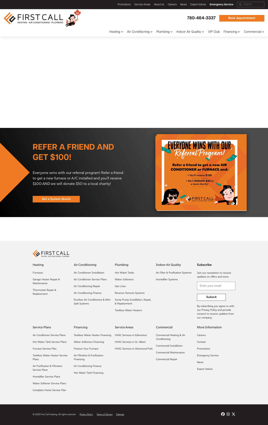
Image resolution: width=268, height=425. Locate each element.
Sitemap (120, 414)
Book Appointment (241, 18)
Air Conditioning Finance (88, 293)
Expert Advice (198, 4)
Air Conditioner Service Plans (90, 279)
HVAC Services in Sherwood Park (134, 349)
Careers (172, 4)
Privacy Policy (86, 414)
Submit (211, 297)
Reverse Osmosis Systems (130, 293)
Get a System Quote (56, 199)
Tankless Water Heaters (128, 310)
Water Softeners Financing (89, 342)
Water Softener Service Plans (49, 383)
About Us (159, 4)
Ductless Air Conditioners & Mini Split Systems (92, 302)
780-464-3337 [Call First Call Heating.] (201, 18)
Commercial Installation (169, 346)
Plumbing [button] (163, 31)
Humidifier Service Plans (46, 376)
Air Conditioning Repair (87, 286)
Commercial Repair (166, 359)
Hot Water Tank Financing (88, 373)
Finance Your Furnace (86, 349)
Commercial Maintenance (170, 352)
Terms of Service (104, 414)
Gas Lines (120, 286)
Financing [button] (230, 31)
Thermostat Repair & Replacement (44, 292)
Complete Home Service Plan (49, 390)
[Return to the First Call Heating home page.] (34, 18)
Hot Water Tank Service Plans (49, 342)
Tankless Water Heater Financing (92, 335)
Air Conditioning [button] (138, 31)
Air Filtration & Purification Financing (88, 357)
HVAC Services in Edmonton (131, 335)
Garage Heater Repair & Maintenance (46, 281)
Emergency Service (208, 355)
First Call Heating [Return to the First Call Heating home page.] (49, 414)
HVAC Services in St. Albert (130, 342)
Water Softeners (124, 279)
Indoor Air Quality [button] (189, 31)
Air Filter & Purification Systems (174, 273)
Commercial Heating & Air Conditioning (170, 337)
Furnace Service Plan (44, 349)
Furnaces (38, 273)
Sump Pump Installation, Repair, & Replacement (133, 302)
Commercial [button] (252, 31)
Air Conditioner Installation (89, 273)
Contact (201, 342)
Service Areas (142, 4)
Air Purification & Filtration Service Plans (47, 368)
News (183, 4)
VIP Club (214, 31)
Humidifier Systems (167, 279)
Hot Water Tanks (124, 273)
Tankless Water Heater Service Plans (50, 357)
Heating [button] (114, 31)
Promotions (124, 4)
